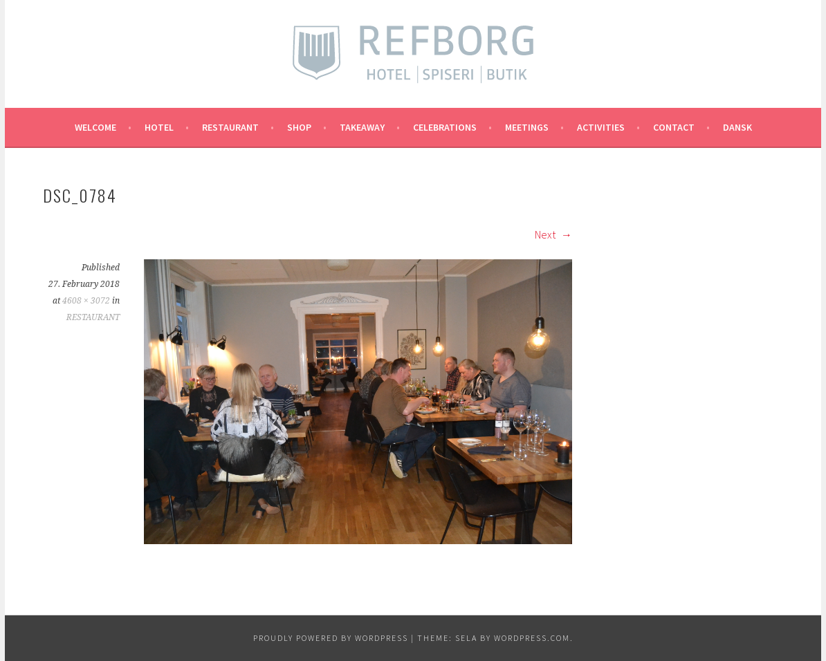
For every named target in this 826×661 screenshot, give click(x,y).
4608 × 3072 (86, 301)
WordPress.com (532, 638)
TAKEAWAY (362, 127)
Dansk (737, 127)
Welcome (95, 127)
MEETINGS (527, 127)
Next (553, 234)
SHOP (299, 127)
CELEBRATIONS (445, 127)
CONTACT (674, 127)
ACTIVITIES (601, 127)
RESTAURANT (230, 127)
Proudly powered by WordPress (330, 638)
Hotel (159, 127)
